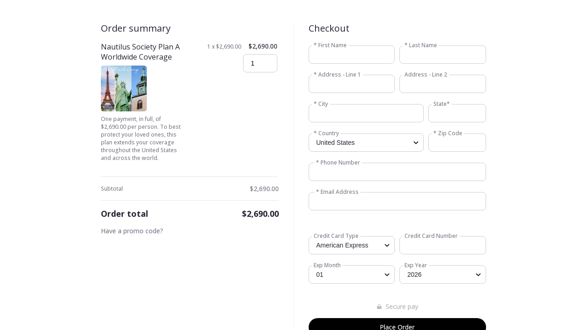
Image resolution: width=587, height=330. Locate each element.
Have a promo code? (132, 230)
